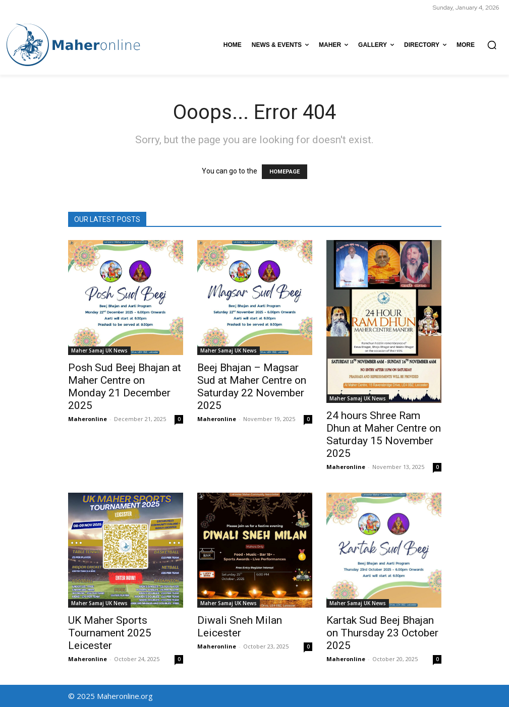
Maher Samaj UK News (99, 350)
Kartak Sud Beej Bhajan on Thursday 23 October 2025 (382, 633)
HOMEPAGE (284, 171)
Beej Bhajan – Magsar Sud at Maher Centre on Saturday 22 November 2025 (251, 386)
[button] (492, 45)
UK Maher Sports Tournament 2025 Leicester (109, 633)
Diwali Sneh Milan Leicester (239, 626)
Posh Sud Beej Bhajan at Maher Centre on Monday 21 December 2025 (124, 386)
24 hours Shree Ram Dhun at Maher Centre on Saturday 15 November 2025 (383, 434)
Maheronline (87, 419)
